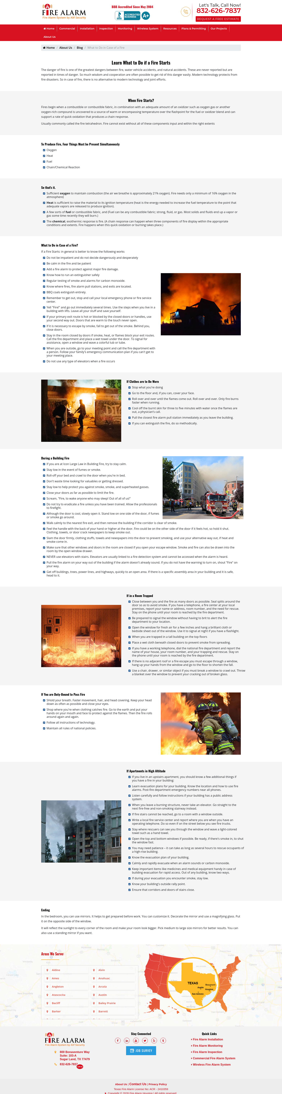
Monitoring (125, 28)
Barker (56, 1011)
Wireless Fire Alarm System (211, 1064)
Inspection (106, 28)
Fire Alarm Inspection (206, 1052)
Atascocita (58, 995)
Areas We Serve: (52, 953)
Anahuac (104, 978)
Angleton (58, 986)
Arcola (103, 986)
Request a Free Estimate (218, 19)
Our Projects (219, 28)
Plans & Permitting (193, 28)
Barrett (103, 1011)
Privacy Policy (158, 1084)
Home (49, 28)
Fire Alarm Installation (207, 1039)
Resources (170, 28)
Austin (103, 995)
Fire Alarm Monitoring (207, 1045)
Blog (80, 47)
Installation (87, 28)
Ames (55, 978)
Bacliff (56, 1003)
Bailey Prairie (107, 1003)
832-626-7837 (219, 11)
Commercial (67, 28)
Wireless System (147, 28)
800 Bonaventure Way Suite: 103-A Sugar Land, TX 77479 (75, 1055)
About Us (50, 36)
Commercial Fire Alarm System (213, 1058)
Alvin (102, 970)
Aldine (56, 970)
